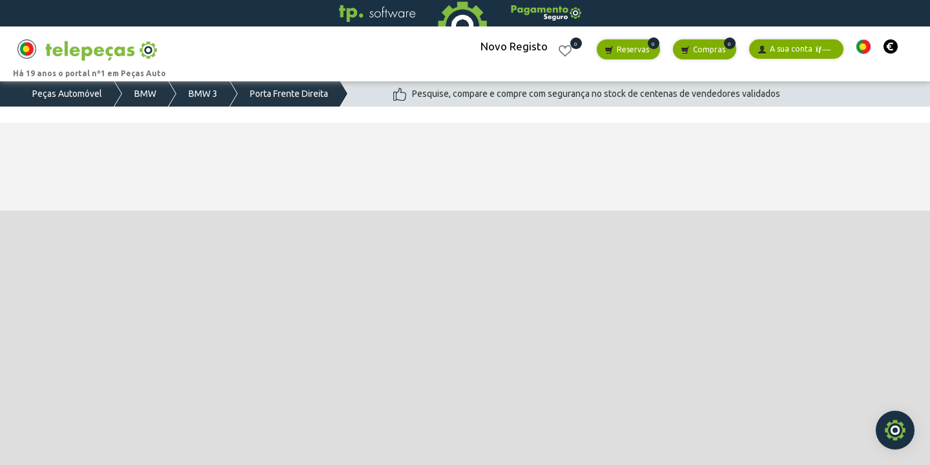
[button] (863, 46)
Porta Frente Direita (289, 93)
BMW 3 (203, 93)
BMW (145, 93)
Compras (703, 50)
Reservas (626, 50)
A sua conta (794, 49)
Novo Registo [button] (514, 46)
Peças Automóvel (67, 93)
